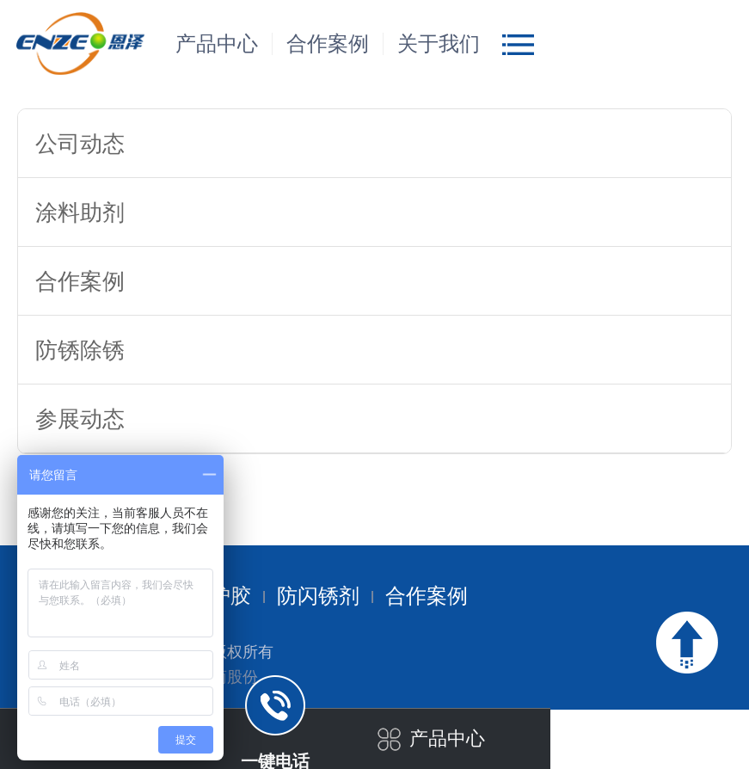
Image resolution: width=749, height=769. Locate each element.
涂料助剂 (80, 212)
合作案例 (327, 44)
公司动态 (80, 144)
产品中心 (216, 44)
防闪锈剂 (318, 596)
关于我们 (438, 44)
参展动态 (80, 419)
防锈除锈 (80, 350)
